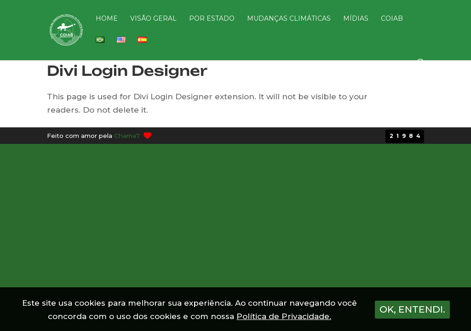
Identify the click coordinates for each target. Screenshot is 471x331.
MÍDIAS (355, 19)
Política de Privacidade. (283, 316)
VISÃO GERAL (153, 19)
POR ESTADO (212, 19)
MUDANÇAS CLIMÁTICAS (289, 19)
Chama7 (127, 135)
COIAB (392, 19)
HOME (107, 19)
